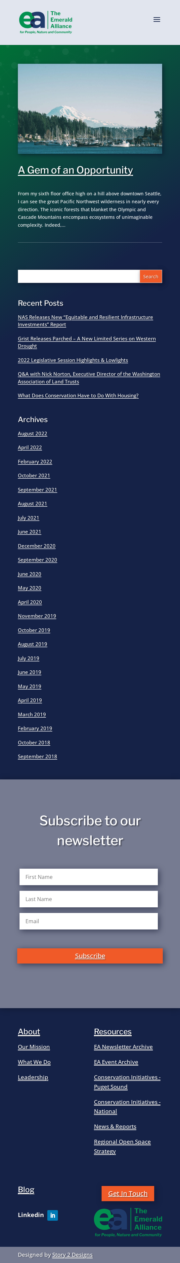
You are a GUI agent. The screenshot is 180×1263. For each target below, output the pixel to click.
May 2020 (29, 587)
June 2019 (29, 672)
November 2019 (37, 615)
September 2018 (37, 756)
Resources (113, 1031)
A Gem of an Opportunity (75, 170)
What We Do (34, 1062)
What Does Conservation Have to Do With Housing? (78, 395)
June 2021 (29, 531)
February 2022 (35, 461)
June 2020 (29, 574)
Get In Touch (128, 1193)
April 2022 (30, 447)
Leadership (33, 1077)
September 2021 (37, 489)
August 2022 (32, 433)
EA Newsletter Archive (123, 1046)
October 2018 (34, 742)
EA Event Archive (116, 1062)
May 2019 (29, 686)
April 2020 (30, 602)
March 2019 (32, 714)
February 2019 (35, 728)
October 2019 (34, 630)
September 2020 (37, 559)
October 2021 (34, 475)
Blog (26, 1189)
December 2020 (37, 545)
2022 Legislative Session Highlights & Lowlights (73, 360)
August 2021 (32, 503)
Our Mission (34, 1046)
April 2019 (30, 700)
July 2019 (28, 658)
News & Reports (115, 1126)
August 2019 (32, 644)
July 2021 (28, 517)
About (29, 1031)
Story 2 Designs (72, 1254)
